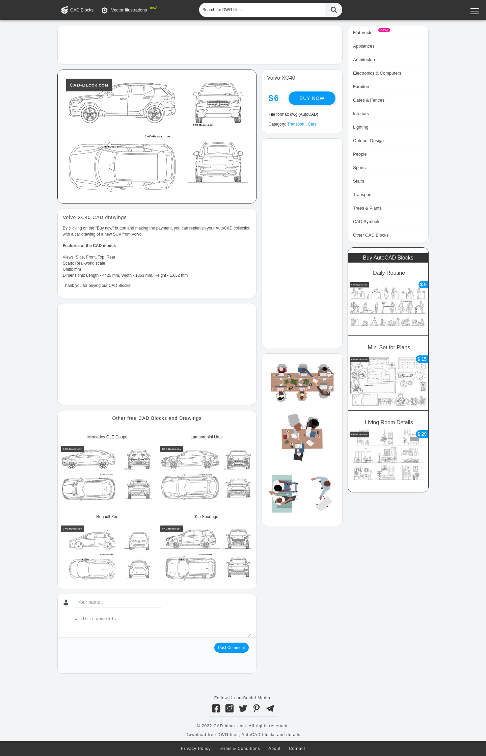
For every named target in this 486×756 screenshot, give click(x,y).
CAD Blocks (81, 9)
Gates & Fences (368, 100)
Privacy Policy (196, 748)
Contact (297, 748)
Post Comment (231, 647)
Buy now (312, 98)
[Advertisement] (200, 44)
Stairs (358, 181)
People (360, 154)
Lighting (361, 127)
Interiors (361, 113)
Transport (295, 124)
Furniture (362, 86)
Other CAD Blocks (370, 235)
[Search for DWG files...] (262, 10)
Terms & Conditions (239, 748)
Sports (359, 167)
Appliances (364, 46)
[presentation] (114, 656)
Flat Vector (363, 32)
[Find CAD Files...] (333, 10)
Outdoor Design (368, 140)
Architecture (364, 59)
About (274, 748)
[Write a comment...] (162, 626)
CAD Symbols (366, 221)
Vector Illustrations (129, 9)
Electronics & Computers (377, 73)
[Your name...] (118, 602)
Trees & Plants (367, 208)
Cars (312, 124)
